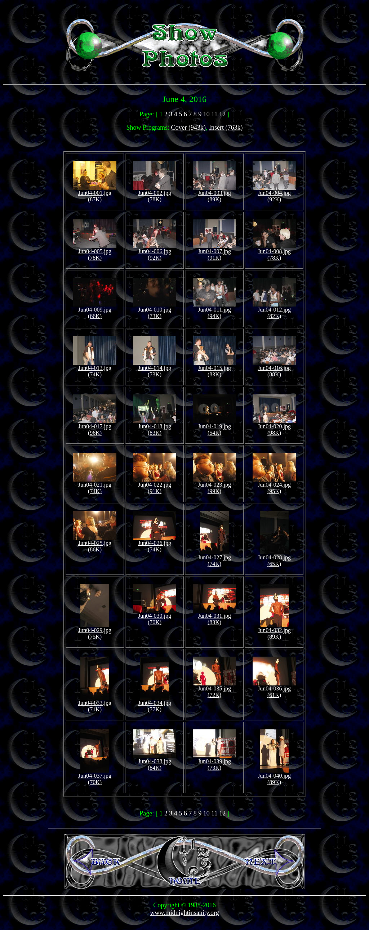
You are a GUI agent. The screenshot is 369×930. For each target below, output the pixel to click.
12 (222, 114)
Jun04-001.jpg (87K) (94, 193)
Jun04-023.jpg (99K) (214, 485)
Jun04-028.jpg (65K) (274, 558)
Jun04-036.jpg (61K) (274, 689)
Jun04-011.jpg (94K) (214, 310)
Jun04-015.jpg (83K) (214, 368)
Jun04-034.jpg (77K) (154, 703)
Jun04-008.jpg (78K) (274, 252)
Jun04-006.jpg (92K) (154, 252)
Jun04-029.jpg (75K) (94, 631)
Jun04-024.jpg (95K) (274, 485)
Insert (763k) (226, 127)
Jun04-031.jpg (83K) (214, 616)
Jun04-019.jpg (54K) (214, 427)
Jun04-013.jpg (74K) (94, 368)
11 (214, 114)
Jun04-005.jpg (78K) (94, 252)
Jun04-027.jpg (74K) (214, 558)
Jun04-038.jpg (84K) (154, 762)
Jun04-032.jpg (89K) (274, 631)
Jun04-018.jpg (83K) (154, 427)
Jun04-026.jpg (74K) (154, 544)
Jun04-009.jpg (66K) (94, 310)
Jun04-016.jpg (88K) (274, 368)
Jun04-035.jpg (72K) (214, 689)
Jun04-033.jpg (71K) (94, 703)
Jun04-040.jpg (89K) (274, 776)
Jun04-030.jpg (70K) (154, 616)
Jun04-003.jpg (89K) (214, 193)
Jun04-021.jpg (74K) (94, 485)
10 (206, 114)
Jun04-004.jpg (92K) (274, 193)
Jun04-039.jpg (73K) (214, 762)
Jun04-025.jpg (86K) (94, 544)
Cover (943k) (188, 127)
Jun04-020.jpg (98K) (274, 427)
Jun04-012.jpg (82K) (274, 310)
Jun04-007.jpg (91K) (214, 252)
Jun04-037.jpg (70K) (94, 776)
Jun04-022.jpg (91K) (154, 485)
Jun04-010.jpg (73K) (154, 310)
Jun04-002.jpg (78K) (154, 193)
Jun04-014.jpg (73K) (154, 368)
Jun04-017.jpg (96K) (94, 427)
